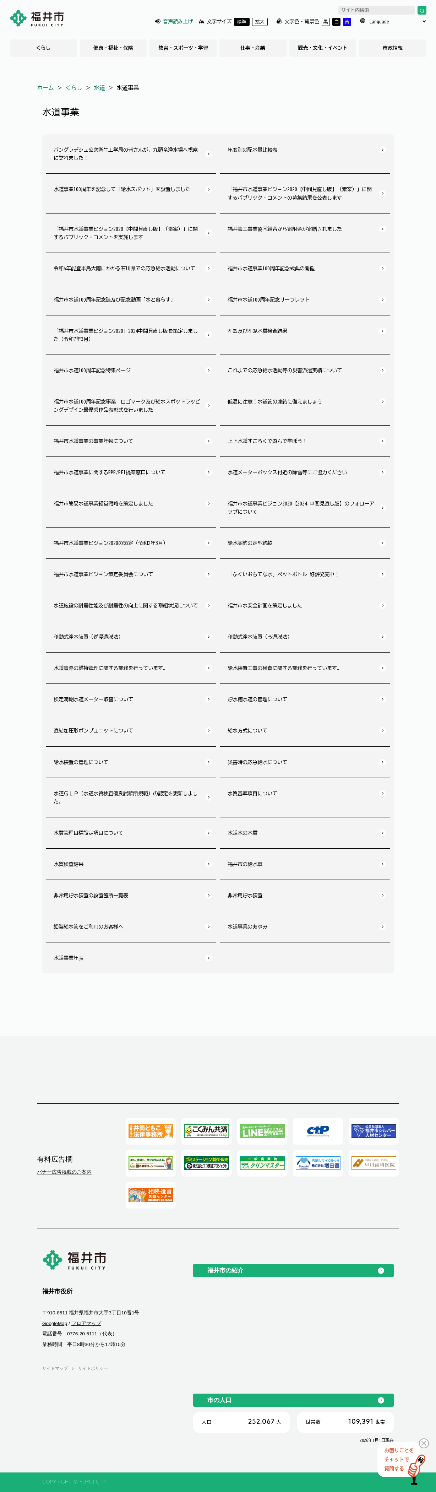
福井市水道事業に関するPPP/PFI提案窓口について (109, 472)
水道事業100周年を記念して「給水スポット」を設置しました (122, 189)
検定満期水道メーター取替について (93, 699)
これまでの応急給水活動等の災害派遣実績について (285, 370)
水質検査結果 (68, 864)
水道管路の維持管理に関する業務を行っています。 (111, 668)
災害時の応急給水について (257, 762)
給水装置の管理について (81, 762)
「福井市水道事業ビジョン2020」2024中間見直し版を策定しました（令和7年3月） (126, 335)
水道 (99, 88)
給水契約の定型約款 (250, 543)
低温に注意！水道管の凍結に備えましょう (275, 401)
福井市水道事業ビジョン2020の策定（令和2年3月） (111, 543)
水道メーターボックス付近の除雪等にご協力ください (287, 472)
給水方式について (247, 730)
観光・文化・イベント (323, 47)
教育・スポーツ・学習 (183, 47)
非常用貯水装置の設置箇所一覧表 (91, 895)
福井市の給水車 (245, 864)
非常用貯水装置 (245, 895)
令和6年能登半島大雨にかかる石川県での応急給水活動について (124, 268)
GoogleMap (54, 1323)
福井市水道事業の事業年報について (93, 441)
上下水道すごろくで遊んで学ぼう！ (267, 441)
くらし (43, 47)
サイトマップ (55, 1368)
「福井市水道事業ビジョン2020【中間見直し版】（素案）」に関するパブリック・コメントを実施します (126, 233)
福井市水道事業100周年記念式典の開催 (271, 268)
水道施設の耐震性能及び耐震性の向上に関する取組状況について (126, 605)
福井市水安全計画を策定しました (265, 605)
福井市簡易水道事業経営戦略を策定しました (103, 503)
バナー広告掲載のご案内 (64, 1172)
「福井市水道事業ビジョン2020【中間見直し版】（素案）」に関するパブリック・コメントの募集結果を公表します (300, 193)
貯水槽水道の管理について (257, 699)
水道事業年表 (68, 958)
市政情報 (393, 47)
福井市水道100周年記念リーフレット (269, 299)
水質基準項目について (252, 793)
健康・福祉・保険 (113, 47)
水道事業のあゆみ (247, 926)
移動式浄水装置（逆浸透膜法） (88, 636)
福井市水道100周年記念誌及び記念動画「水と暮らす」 (114, 299)
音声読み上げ (178, 21)
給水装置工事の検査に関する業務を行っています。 (285, 668)
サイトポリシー (93, 1368)
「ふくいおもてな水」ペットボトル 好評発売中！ (283, 574)
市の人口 (219, 1400)
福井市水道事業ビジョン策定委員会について (103, 574)
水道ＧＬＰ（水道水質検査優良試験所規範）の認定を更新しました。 (126, 797)
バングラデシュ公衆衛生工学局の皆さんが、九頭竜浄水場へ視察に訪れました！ (126, 154)
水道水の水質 (242, 833)
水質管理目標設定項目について (88, 833)
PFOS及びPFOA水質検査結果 (257, 331)
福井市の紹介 (225, 1270)
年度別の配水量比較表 (252, 149)
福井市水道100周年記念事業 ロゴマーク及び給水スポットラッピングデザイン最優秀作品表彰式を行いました (127, 405)
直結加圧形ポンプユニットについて (93, 730)
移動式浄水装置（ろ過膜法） (260, 636)
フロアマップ (86, 1323)
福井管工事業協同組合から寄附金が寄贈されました (285, 229)
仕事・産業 (252, 47)
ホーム (45, 88)
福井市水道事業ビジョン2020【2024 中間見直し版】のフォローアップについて (301, 507)
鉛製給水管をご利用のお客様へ (88, 926)
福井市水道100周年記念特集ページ (92, 370)
